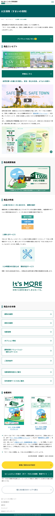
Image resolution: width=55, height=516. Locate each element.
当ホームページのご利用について (8, 499)
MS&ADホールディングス (7, 511)
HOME (2, 19)
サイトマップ (4, 508)
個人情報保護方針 (5, 502)
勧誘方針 (3, 505)
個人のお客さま (9, 19)
